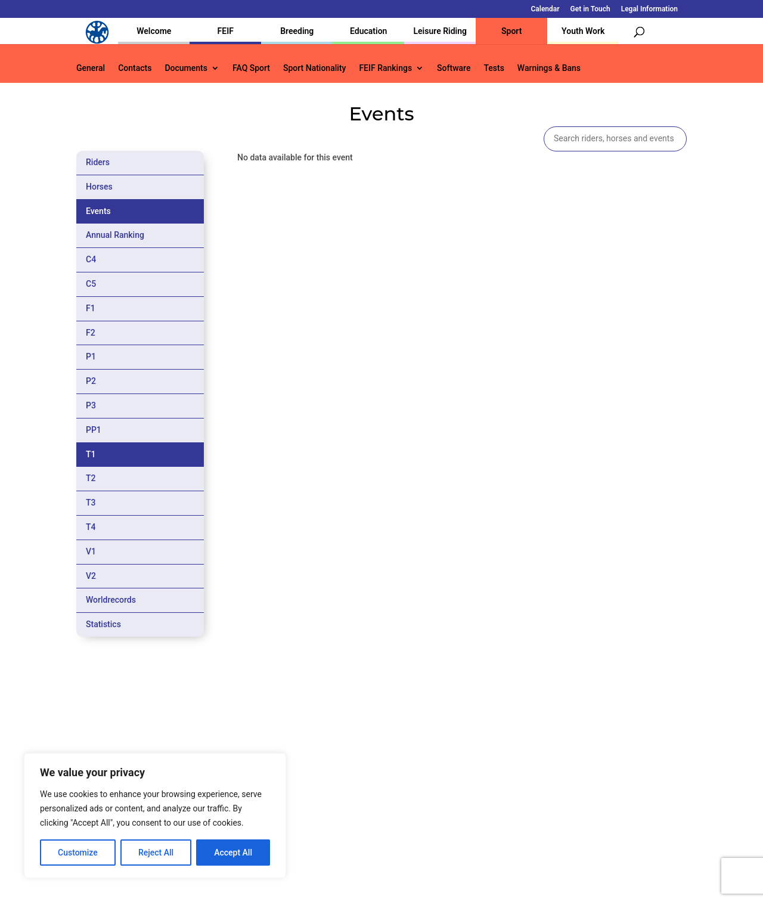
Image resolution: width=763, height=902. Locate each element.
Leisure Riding (440, 31)
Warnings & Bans (549, 68)
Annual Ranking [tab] (115, 235)
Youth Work (583, 31)
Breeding (297, 31)
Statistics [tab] (103, 624)
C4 (91, 259)
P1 (91, 356)
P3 (91, 405)
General (90, 68)
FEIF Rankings (385, 68)
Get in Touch (590, 9)
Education (368, 31)
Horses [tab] (99, 186)
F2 (90, 332)
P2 (91, 381)
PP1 (93, 430)
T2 (91, 478)
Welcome (154, 31)
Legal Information (649, 9)
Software (453, 68)
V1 (91, 551)
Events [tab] (98, 211)
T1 (91, 454)
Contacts (134, 68)
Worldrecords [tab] (111, 600)
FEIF (226, 31)
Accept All (233, 852)
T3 (91, 502)
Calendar (545, 9)
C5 (91, 284)
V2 (91, 576)
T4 (91, 527)
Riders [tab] (98, 162)
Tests (493, 68)
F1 (90, 308)
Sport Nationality (314, 68)
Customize (78, 852)
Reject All (155, 852)
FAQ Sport (251, 68)
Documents (186, 68)
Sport (511, 31)
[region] (155, 815)
